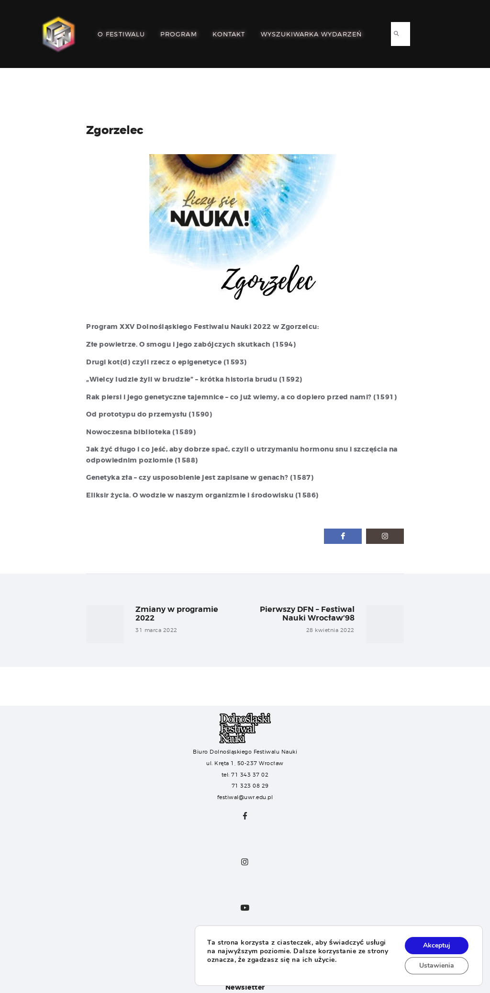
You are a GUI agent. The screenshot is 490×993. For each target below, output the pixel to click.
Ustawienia (436, 965)
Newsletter (245, 987)
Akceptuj (436, 945)
